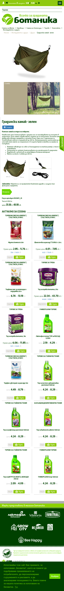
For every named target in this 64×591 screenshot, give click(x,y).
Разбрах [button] (55, 576)
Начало (6, 33)
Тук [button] (16, 587)
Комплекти (56, 28)
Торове (46, 28)
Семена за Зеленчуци (34, 28)
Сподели (8, 127)
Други (32, 33)
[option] (32, 59)
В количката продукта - (22, 3)
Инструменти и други (11, 30)
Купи (19, 257)
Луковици (20, 28)
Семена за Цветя (8, 28)
